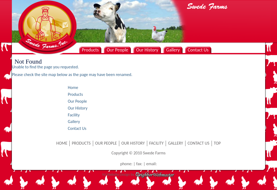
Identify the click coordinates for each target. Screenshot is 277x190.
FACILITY (156, 143)
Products (90, 50)
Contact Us (198, 50)
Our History (147, 50)
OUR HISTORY (133, 143)
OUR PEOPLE (106, 143)
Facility (74, 114)
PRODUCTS (81, 143)
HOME (61, 143)
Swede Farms (46, 18)
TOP (217, 143)
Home (73, 87)
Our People (117, 50)
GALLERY (175, 143)
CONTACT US (198, 143)
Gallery (173, 50)
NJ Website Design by (138, 174)
